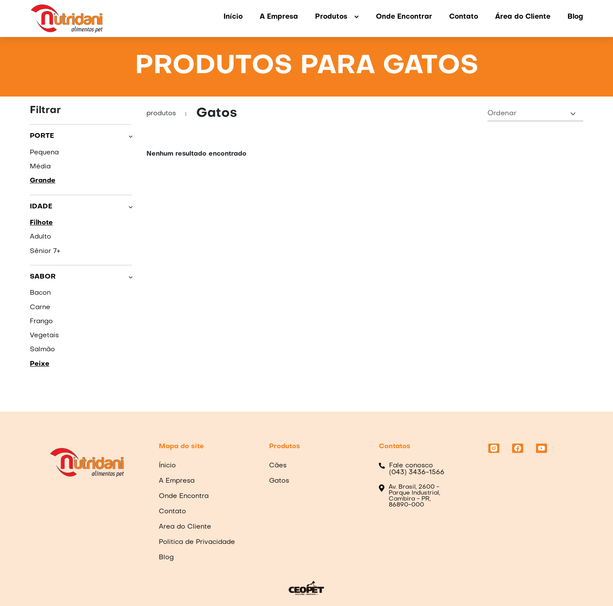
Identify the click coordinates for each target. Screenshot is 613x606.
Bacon (40, 293)
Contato (463, 17)
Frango (41, 321)
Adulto (40, 236)
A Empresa (279, 17)
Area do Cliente (185, 526)
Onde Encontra (184, 496)
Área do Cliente (522, 17)
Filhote (41, 222)
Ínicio (167, 465)
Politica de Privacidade (197, 542)
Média (40, 166)
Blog (575, 17)
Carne (40, 307)
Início (233, 17)
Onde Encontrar (404, 17)
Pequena (44, 152)
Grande (42, 180)
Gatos (279, 481)
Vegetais (44, 335)
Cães (277, 465)
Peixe (39, 364)
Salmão (42, 349)
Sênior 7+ (45, 251)
